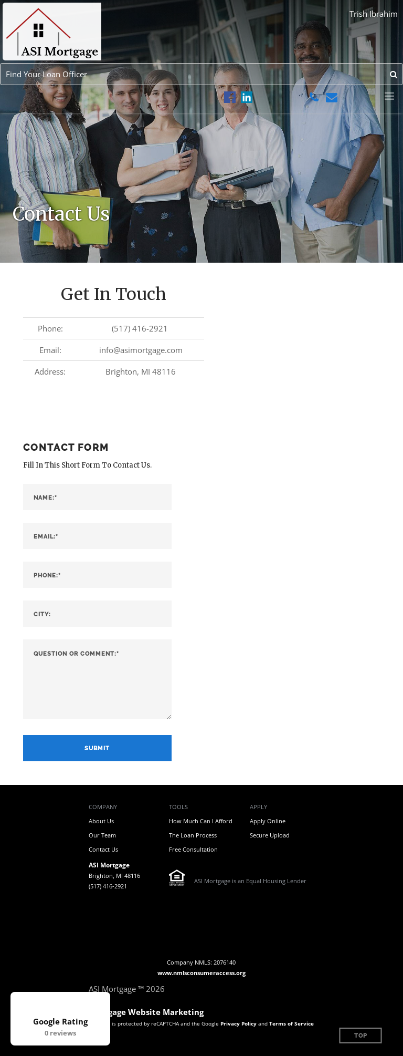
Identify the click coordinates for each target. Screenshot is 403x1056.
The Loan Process (193, 835)
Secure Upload (270, 835)
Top (360, 1035)
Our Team (102, 835)
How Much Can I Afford (200, 821)
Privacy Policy (238, 1023)
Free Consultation (193, 849)
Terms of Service (291, 1023)
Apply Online (267, 821)
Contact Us (103, 849)
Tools (178, 807)
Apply (258, 807)
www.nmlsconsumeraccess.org (201, 973)
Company (103, 807)
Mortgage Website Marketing (146, 1012)
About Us (101, 821)
